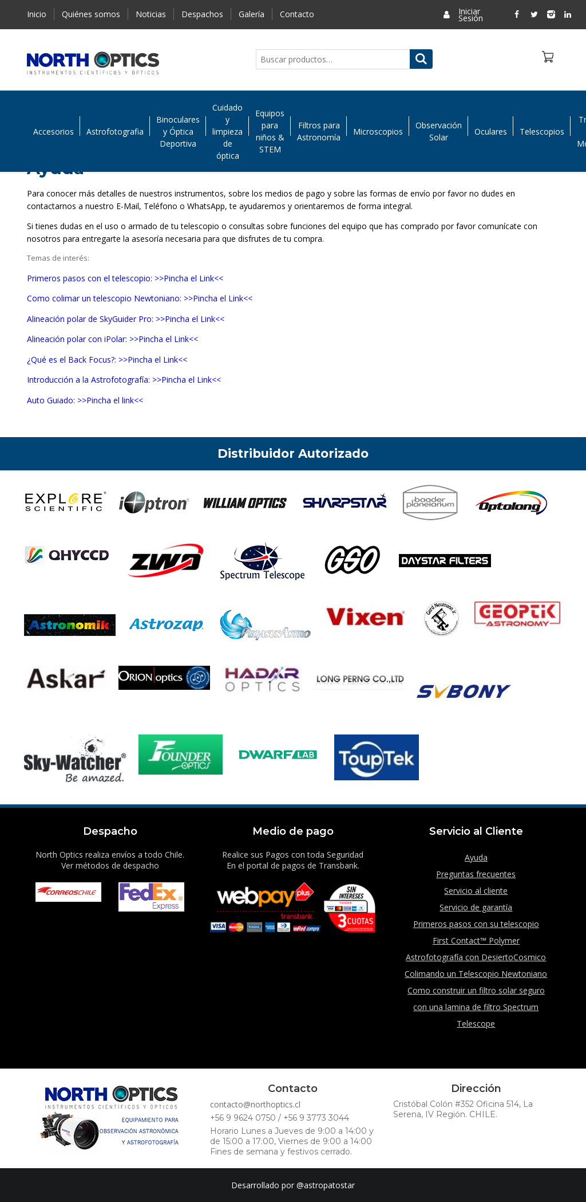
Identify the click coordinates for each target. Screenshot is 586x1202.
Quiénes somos (91, 14)
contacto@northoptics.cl (255, 1104)
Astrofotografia (115, 132)
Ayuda (476, 857)
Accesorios (53, 132)
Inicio (36, 14)
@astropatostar (325, 1185)
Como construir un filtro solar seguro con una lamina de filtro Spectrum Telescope (476, 1007)
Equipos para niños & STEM (269, 132)
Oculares (490, 132)
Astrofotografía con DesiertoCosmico (476, 957)
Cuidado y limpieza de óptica (227, 132)
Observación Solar (438, 132)
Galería (251, 14)
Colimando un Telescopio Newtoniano (476, 973)
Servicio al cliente (476, 890)
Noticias (151, 14)
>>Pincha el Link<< (189, 278)
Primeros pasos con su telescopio (476, 923)
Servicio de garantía (476, 907)
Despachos (202, 14)
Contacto (297, 14)
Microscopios (378, 132)
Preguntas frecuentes (476, 874)
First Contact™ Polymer (476, 940)
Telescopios (542, 132)
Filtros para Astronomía (318, 132)
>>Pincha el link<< (110, 400)
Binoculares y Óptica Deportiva (178, 132)
